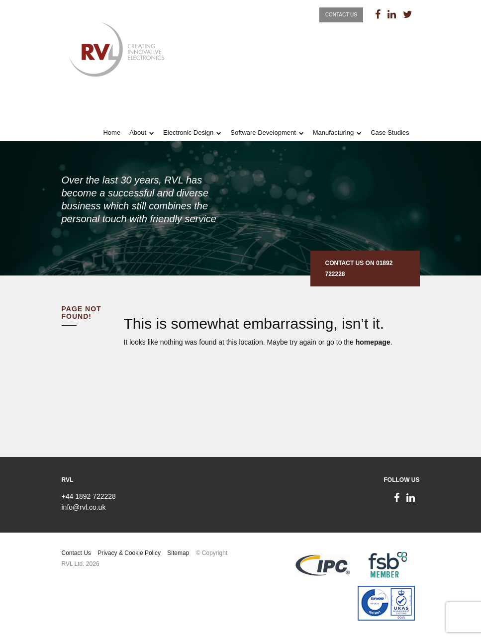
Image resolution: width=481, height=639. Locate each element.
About (137, 132)
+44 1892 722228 (89, 496)
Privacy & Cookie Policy (129, 552)
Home (111, 132)
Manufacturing (333, 132)
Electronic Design (188, 132)
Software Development (263, 132)
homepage (373, 342)
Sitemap (178, 552)
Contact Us (341, 14)
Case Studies (390, 132)
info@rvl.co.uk (84, 507)
